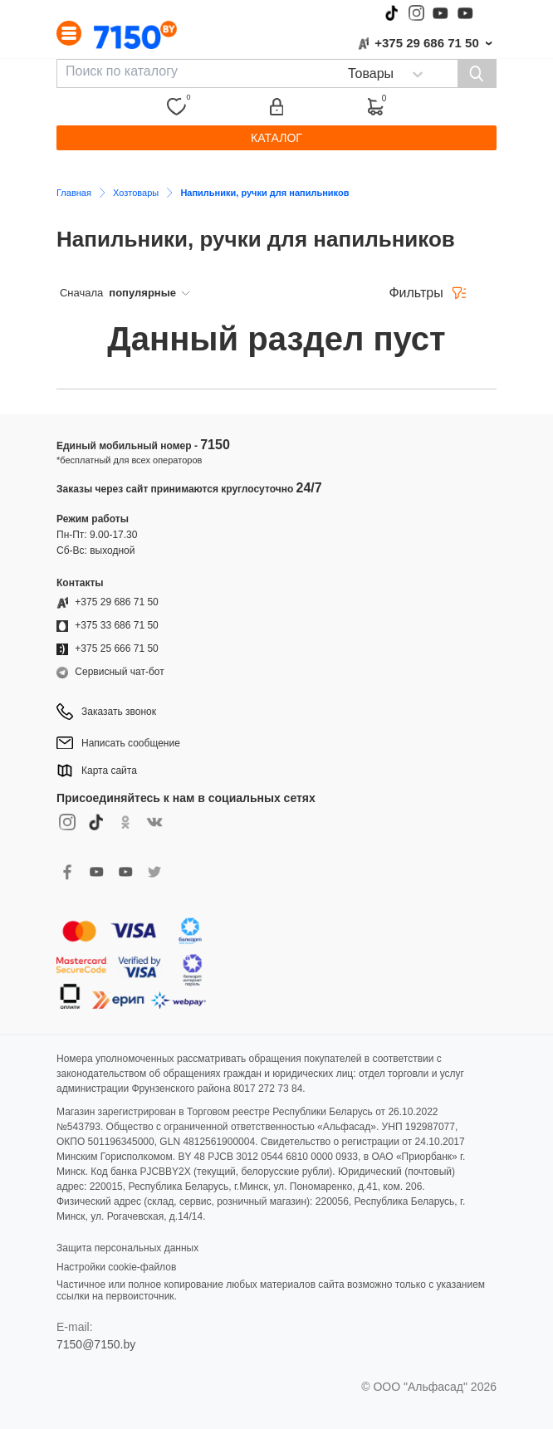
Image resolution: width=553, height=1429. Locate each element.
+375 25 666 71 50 (116, 648)
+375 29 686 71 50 (426, 43)
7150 (215, 445)
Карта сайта (109, 770)
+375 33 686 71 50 (116, 625)
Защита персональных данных (127, 1248)
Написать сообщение (130, 743)
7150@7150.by (95, 1344)
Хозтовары (136, 193)
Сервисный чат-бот (119, 672)
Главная (73, 193)
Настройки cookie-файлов (116, 1267)
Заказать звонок (118, 711)
